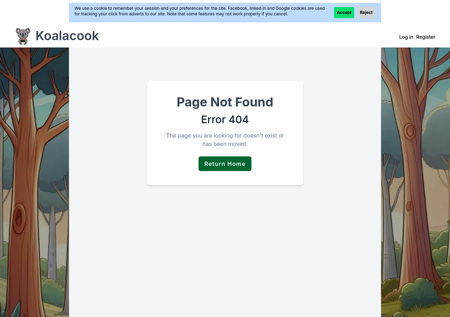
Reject (366, 12)
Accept (344, 12)
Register (425, 37)
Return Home (225, 163)
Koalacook (67, 35)
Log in (406, 37)
